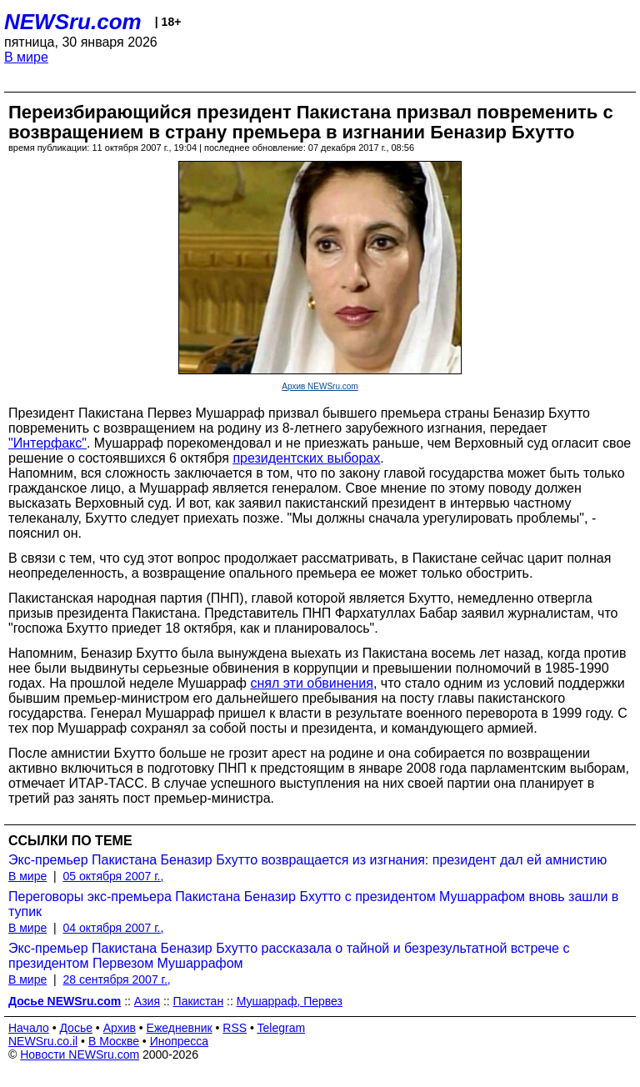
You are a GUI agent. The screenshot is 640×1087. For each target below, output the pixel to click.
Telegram (282, 1027)
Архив (119, 1027)
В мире (26, 57)
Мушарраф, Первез (289, 1001)
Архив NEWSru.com (320, 386)
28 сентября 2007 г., (116, 979)
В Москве (113, 1041)
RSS (234, 1027)
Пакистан (198, 1001)
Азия (147, 1001)
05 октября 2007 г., (112, 876)
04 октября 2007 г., (112, 927)
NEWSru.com (73, 21)
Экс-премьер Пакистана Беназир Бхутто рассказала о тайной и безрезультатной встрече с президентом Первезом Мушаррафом (288, 955)
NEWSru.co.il (43, 1041)
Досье (75, 1027)
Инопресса (179, 1041)
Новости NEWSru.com (79, 1054)
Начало (28, 1027)
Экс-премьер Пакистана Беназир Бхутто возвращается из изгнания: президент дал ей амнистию (307, 860)
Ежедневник (179, 1027)
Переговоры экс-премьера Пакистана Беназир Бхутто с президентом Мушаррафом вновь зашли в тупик (313, 904)
